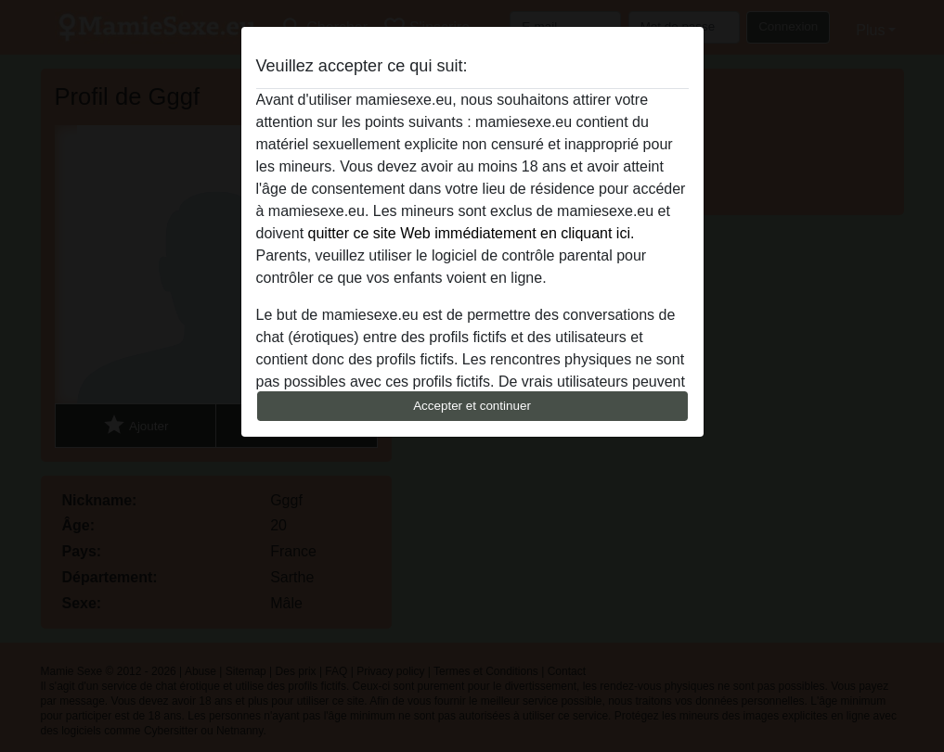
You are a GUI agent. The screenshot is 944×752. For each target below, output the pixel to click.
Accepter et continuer (472, 406)
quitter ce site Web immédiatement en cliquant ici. (471, 233)
